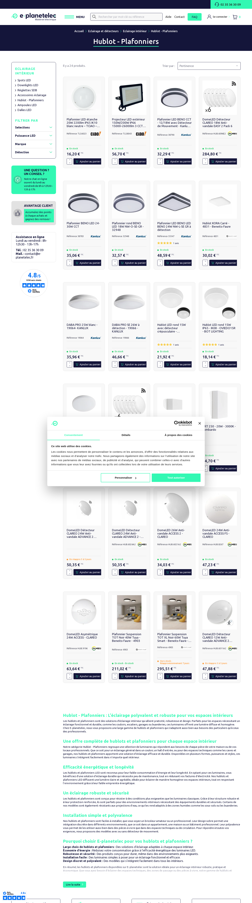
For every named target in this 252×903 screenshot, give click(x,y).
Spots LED (24, 81)
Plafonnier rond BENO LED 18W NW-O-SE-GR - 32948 (128, 227)
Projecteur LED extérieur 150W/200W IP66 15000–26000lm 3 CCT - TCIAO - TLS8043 (128, 123)
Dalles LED (24, 111)
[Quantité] (67, 162)
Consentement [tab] (73, 434)
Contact (179, 17)
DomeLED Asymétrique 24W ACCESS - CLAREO (82, 636)
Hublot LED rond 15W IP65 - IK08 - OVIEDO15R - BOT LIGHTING (218, 329)
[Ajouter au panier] (88, 162)
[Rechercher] (100, 17)
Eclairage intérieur (25, 72)
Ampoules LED (27, 106)
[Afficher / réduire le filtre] (51, 128)
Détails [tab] (126, 434)
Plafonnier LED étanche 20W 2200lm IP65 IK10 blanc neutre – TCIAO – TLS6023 (82, 123)
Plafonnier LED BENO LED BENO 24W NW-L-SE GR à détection (174, 227)
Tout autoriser (176, 477)
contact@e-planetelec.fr (28, 256)
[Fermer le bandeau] (199, 423)
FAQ (194, 17)
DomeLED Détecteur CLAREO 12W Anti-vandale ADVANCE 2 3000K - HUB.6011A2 (216, 638)
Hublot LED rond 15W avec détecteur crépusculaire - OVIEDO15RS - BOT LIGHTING (171, 329)
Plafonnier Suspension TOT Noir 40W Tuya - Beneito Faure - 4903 (126, 638)
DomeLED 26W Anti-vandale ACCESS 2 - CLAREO (171, 534)
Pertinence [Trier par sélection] (187, 66)
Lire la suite (73, 885)
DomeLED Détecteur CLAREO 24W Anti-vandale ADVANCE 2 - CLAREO (126, 534)
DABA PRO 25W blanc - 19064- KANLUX (82, 327)
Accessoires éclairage (32, 96)
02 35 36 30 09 (228, 4)
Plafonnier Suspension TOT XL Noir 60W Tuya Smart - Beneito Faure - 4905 (172, 638)
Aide (168, 17)
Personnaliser (125, 477)
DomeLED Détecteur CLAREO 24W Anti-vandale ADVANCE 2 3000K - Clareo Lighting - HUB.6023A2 (83, 534)
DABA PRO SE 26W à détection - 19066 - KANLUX (125, 329)
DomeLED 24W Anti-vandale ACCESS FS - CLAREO (216, 534)
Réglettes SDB (27, 91)
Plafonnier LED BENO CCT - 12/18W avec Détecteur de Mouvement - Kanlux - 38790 (174, 123)
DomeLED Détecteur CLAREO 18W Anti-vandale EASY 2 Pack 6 (217, 123)
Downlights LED (28, 86)
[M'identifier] (218, 17)
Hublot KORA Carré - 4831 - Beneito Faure (216, 226)
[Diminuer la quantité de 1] (70, 163)
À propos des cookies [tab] (178, 434)
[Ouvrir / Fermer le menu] (80, 17)
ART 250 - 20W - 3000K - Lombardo (219, 428)
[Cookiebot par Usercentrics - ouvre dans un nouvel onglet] (176, 423)
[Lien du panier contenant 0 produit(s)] (236, 17)
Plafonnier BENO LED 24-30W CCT (83, 226)
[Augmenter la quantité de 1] (70, 160)
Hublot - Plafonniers (31, 101)
